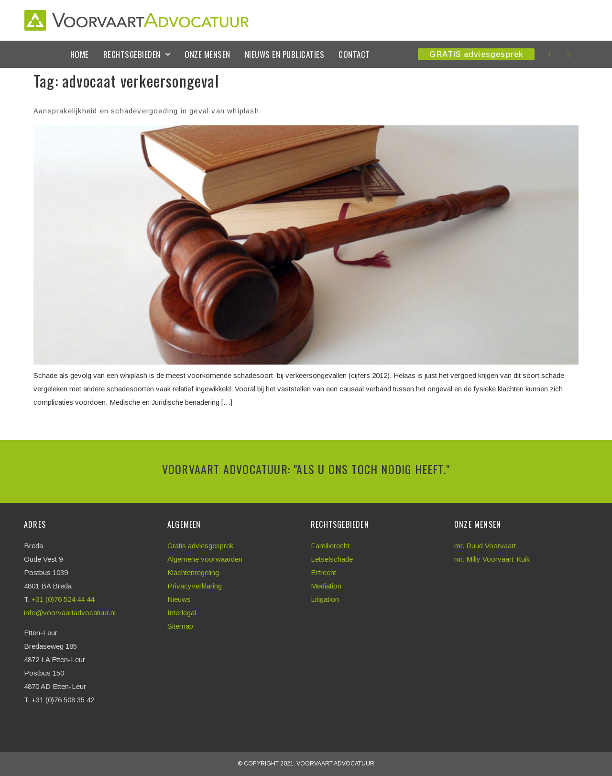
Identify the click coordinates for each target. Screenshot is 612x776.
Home (79, 54)
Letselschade (332, 559)
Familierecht (330, 546)
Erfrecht (323, 572)
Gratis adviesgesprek (200, 546)
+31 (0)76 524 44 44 (64, 599)
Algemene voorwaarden (204, 559)
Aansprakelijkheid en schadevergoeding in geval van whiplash (146, 111)
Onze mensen (207, 54)
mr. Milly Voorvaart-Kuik (492, 559)
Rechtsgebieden (137, 54)
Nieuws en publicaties (285, 54)
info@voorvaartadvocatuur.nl (70, 613)
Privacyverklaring (194, 586)
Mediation (326, 586)
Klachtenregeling (193, 572)
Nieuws (179, 599)
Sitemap (180, 626)
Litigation (325, 599)
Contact (354, 54)
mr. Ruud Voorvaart (485, 546)
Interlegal (181, 613)
